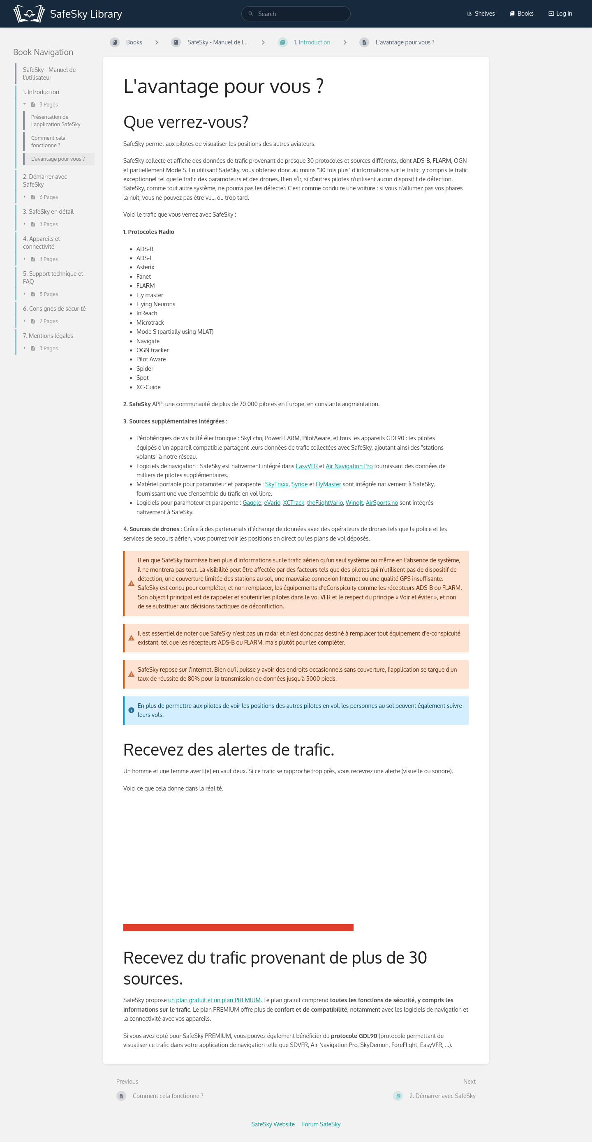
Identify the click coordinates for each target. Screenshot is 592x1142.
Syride (299, 484)
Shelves (481, 13)
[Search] (251, 13)
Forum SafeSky (321, 1124)
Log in (560, 13)
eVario (272, 502)
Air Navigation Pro (349, 465)
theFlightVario (325, 502)
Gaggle (252, 502)
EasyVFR (307, 465)
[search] (296, 13)
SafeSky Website (273, 1124)
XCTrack (293, 502)
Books (521, 13)
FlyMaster (328, 484)
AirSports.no (382, 502)
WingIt (354, 502)
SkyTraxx (277, 484)
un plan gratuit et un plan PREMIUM (214, 999)
